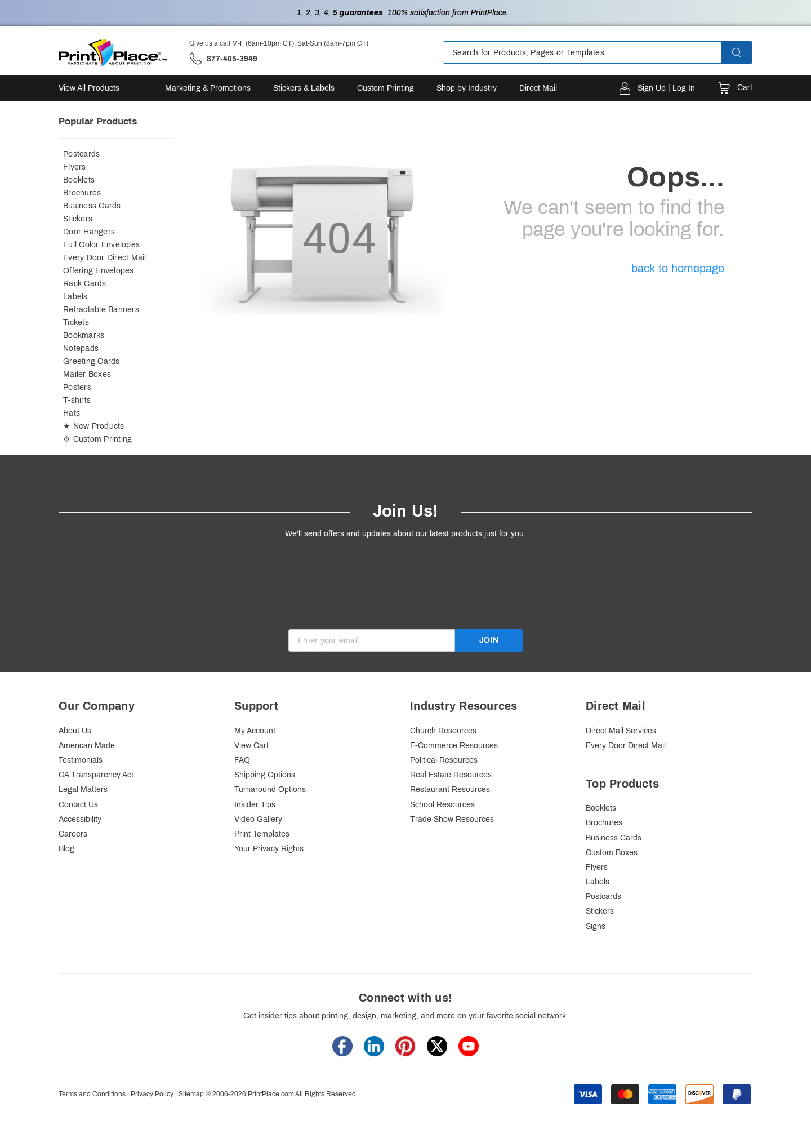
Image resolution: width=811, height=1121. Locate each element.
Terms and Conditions (92, 1094)
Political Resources (444, 760)
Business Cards (92, 206)
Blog (66, 848)
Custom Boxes (612, 852)
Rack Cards (84, 283)
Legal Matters (83, 789)
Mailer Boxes (87, 374)
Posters (77, 387)
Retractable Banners (101, 309)
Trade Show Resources (452, 819)
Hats (71, 413)
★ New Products (93, 426)
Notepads (81, 348)
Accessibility (80, 819)
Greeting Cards (91, 361)
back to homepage (677, 268)
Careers (73, 834)
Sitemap (191, 1094)
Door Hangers (89, 232)
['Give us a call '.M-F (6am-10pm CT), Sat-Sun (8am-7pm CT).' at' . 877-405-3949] (223, 59)
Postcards (81, 154)
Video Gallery (258, 819)
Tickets (76, 322)
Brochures (82, 193)
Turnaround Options (270, 789)
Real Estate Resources (451, 775)
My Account (254, 731)
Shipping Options (264, 775)
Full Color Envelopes (101, 245)
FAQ (242, 760)
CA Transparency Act (96, 775)
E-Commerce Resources (454, 745)
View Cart (251, 745)
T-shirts (77, 400)
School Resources (442, 804)
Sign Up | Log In (666, 88)
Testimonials (81, 760)
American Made (87, 745)
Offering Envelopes (98, 270)
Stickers (77, 219)
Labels (75, 296)
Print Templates (261, 834)
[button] (746, 52)
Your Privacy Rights (269, 848)
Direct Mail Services (621, 731)
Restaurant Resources (450, 789)
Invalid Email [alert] (310, 657)
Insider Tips (254, 804)
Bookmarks (83, 335)
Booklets (79, 180)
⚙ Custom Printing (97, 439)
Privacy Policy (152, 1094)
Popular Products (98, 121)
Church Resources (443, 731)
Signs (595, 926)
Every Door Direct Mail (104, 257)
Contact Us (78, 804)
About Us (75, 731)
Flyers (74, 167)
